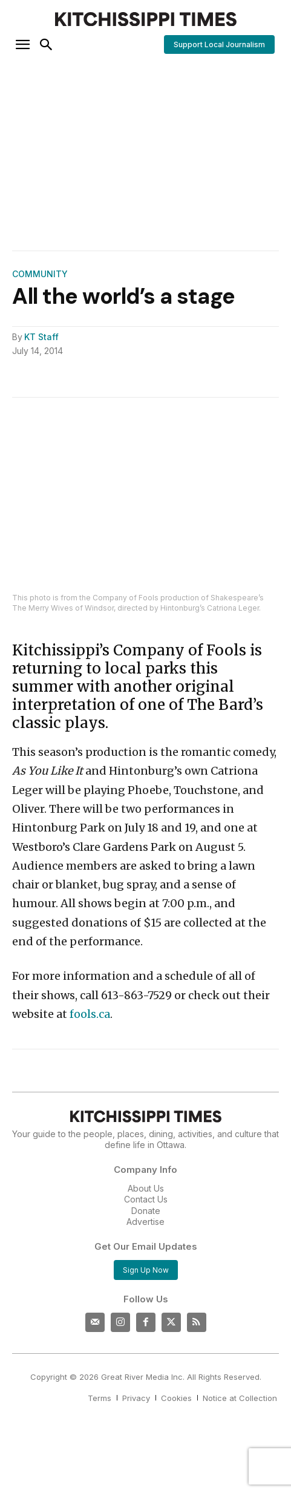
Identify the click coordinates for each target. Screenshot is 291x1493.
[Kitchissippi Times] (145, 19)
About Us (146, 1188)
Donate (145, 1211)
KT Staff (41, 337)
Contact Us (146, 1199)
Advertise (145, 1221)
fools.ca (90, 1014)
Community (40, 274)
